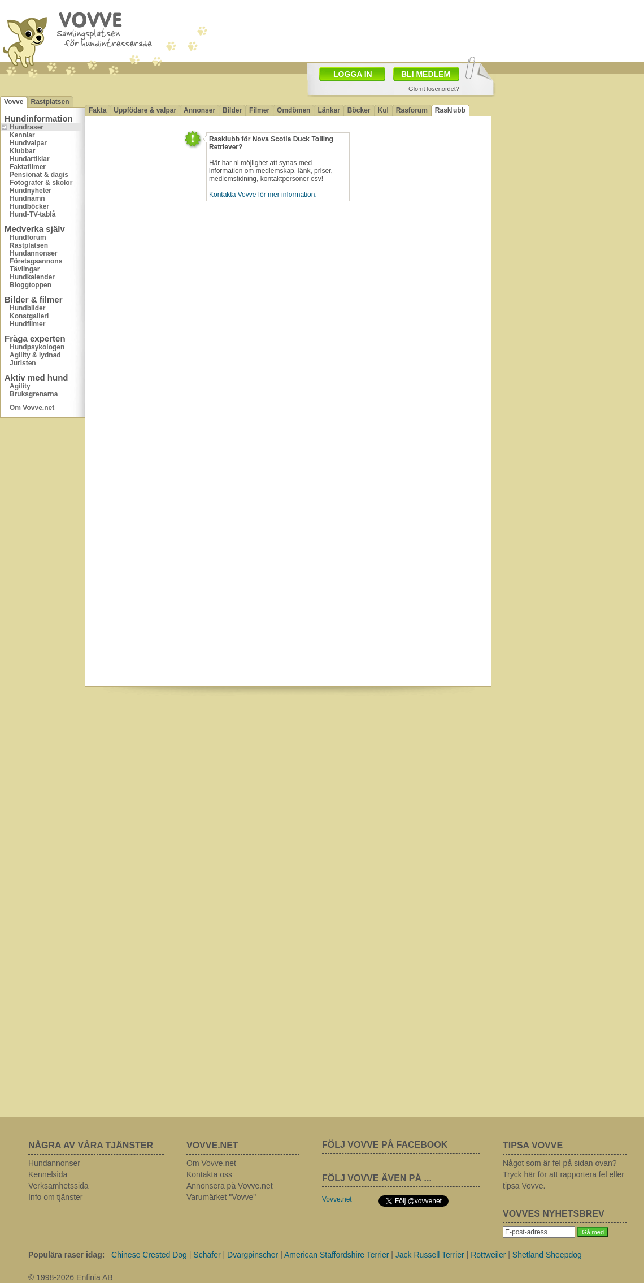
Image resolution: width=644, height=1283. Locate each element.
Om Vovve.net (32, 408)
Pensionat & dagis (39, 175)
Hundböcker (29, 206)
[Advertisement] (562, 248)
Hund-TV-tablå (32, 214)
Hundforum (28, 237)
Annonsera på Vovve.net (229, 1185)
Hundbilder (27, 308)
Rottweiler (488, 1254)
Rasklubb (450, 110)
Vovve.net (337, 1199)
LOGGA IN (352, 74)
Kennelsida (47, 1174)
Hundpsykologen (37, 347)
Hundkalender (32, 277)
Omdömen (293, 110)
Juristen (23, 363)
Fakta (97, 110)
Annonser (199, 110)
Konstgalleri (29, 316)
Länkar (328, 110)
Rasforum (412, 110)
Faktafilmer (28, 167)
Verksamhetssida (58, 1185)
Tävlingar (25, 269)
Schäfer (206, 1254)
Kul (383, 110)
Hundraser (26, 127)
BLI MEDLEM (425, 74)
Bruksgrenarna (34, 394)
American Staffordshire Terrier (336, 1254)
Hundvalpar (28, 143)
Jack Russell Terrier (429, 1254)
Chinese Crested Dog (149, 1254)
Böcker (359, 110)
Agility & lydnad (35, 355)
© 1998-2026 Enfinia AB (70, 1277)
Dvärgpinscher (252, 1254)
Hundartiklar (30, 159)
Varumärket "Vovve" (221, 1197)
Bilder (232, 110)
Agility (20, 386)
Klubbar (22, 151)
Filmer (259, 110)
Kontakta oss (209, 1174)
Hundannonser (34, 253)
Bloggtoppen (30, 285)
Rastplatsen (50, 102)
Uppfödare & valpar (145, 110)
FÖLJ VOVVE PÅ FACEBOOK (384, 1145)
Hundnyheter (30, 191)
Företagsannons (36, 261)
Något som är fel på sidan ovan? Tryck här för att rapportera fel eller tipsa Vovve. (563, 1174)
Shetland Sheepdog (547, 1254)
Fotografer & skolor (41, 183)
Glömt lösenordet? (433, 88)
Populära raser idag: (66, 1254)
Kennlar (22, 135)
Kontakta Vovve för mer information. (263, 194)
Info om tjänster (55, 1197)
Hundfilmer (27, 324)
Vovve (13, 102)
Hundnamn (27, 198)
